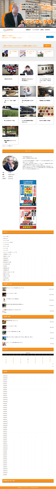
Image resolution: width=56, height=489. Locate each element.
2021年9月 (5, 403)
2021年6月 (5, 409)
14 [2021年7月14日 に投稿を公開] (20, 359)
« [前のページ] (5, 145)
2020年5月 (5, 435)
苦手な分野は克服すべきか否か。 (27, 101)
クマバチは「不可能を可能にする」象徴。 (13, 331)
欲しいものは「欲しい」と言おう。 (31, 52)
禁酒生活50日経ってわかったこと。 (12, 320)
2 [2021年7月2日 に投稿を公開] (35, 356)
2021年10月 (5, 401)
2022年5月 (5, 387)
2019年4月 (5, 460)
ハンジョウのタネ (35, 29)
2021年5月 (5, 411)
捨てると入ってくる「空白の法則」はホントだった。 (15, 287)
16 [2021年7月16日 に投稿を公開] (35, 359)
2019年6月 (5, 456)
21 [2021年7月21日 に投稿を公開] (20, 361)
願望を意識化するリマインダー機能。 (10, 141)
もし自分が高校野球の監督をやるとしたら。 (27, 121)
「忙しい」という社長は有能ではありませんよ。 (14, 342)
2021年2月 (5, 417)
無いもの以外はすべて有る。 (10, 120)
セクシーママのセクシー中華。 (11, 293)
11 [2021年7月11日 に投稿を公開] (50, 357)
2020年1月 (5, 443)
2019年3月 (5, 462)
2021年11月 (5, 399)
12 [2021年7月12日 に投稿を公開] (6, 359)
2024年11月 (5, 375)
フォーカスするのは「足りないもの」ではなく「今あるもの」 (45, 81)
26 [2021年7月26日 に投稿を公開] (6, 362)
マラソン (4, 250)
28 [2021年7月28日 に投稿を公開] (20, 362)
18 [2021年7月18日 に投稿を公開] (50, 359)
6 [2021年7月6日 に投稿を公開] (13, 357)
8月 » (53, 366)
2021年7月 (5, 407)
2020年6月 (5, 433)
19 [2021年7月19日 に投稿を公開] (6, 361)
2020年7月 (5, 431)
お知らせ (4, 238)
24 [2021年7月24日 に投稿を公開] (42, 361)
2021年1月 (5, 419)
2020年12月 (5, 421)
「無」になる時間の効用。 (13, 52)
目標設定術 (5, 268)
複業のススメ (5, 279)
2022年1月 (5, 395)
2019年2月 (5, 464)
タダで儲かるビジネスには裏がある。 (12, 298)
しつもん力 (5, 244)
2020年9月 (5, 427)
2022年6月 (5, 385)
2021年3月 (5, 415)
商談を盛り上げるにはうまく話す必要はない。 (27, 80)
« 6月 (53, 364)
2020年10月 (5, 425)
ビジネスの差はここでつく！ (48, 52)
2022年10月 (5, 377)
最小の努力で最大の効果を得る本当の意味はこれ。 (15, 304)
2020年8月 (5, 429)
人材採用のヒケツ (6, 254)
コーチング (5, 240)
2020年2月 (5, 441)
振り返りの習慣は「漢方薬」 (45, 120)
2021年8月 (5, 405)
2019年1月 (5, 466)
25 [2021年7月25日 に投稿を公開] (50, 361)
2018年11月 (5, 470)
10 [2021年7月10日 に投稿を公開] (42, 357)
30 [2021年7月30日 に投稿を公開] (35, 362)
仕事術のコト (5, 256)
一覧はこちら (47, 45)
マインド (4, 248)
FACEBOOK (47, 29)
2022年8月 (5, 381)
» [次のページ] (12, 145)
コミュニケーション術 (7, 242)
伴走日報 (4, 258)
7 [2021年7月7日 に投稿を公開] (20, 357)
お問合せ (42, 29)
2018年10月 (5, 472)
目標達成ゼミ (28, 29)
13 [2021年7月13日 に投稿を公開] (13, 359)
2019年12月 (5, 445)
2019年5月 (5, 458)
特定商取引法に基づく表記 (9, 480)
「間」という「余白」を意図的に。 (10, 101)
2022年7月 (5, 383)
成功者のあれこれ (6, 262)
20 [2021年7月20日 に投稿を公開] (13, 361)
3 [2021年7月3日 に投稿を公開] (42, 356)
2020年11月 (5, 423)
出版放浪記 (5, 260)
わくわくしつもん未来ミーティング (9, 252)
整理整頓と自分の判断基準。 (45, 100)
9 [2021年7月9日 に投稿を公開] (35, 357)
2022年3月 (5, 391)
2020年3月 (5, 439)
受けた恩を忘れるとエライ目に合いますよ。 (14, 309)
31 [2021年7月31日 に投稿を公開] (42, 362)
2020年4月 (5, 437)
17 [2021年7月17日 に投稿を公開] (42, 359)
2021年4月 (5, 413)
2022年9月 (5, 379)
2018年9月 (5, 474)
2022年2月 (5, 393)
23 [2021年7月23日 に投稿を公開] (35, 361)
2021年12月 (5, 397)
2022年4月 (5, 389)
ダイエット (5, 246)
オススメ (4, 236)
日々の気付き (5, 264)
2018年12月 (5, 468)
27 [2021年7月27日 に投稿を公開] (13, 362)
